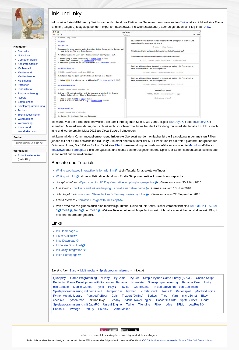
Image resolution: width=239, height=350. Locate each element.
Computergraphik (28, 59)
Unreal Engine (112, 304)
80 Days (175, 122)
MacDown (58, 149)
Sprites (152, 295)
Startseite (23, 51)
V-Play (105, 278)
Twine (184, 22)
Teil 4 (65, 210)
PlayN (112, 286)
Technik (22, 110)
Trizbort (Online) (132, 295)
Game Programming (83, 278)
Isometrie (137, 282)
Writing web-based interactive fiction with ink (85, 170)
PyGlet (134, 278)
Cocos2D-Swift (166, 300)
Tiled (164, 295)
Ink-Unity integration (69, 250)
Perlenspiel (183, 291)
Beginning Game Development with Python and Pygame (90, 282)
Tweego (75, 309)
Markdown (195, 145)
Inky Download (65, 240)
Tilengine (144, 304)
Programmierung (28, 93)
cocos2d (58, 300)
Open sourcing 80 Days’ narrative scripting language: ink (117, 182)
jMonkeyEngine (205, 291)
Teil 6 (93, 210)
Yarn (175, 295)
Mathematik (25, 68)
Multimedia (87, 270)
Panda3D (59, 309)
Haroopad (78, 149)
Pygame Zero (191, 282)
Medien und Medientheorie (26, 74)
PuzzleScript (149, 291)
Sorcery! (200, 122)
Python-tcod (76, 300)
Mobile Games (82, 286)
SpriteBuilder (188, 300)
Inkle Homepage (66, 255)
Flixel (158, 304)
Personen (23, 84)
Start (73, 270)
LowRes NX (196, 304)
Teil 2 (204, 206)
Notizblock (24, 55)
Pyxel (100, 286)
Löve (169, 304)
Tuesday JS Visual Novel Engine (130, 300)
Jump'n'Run (114, 291)
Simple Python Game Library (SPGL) (167, 278)
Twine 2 (167, 291)
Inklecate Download (69, 245)
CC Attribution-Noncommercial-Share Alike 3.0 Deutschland (177, 340)
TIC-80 (124, 286)
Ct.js (114, 295)
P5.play (103, 309)
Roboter (22, 97)
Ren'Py (89, 309)
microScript (189, 295)
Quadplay (59, 278)
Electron (120, 145)
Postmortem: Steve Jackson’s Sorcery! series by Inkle (109, 194)
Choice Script (204, 278)
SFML (180, 304)
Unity (207, 26)
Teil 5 (77, 210)
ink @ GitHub (65, 235)
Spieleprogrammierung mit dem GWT (77, 291)
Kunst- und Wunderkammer (27, 129)
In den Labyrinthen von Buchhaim (176, 286)
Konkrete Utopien (28, 63)
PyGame (119, 278)
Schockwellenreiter (29, 155)
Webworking (25, 123)
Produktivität (25, 89)
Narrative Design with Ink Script (98, 200)
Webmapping (25, 118)
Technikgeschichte (29, 114)
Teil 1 (193, 206)
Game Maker (121, 309)
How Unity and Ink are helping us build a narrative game (108, 188)
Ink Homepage (65, 231)
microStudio (61, 286)
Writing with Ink (66, 176)
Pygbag (131, 291)
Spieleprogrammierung (114, 270)
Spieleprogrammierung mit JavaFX (76, 304)
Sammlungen (25, 101)
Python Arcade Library (67, 295)
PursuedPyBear (97, 295)
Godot (205, 300)
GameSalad (141, 286)
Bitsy (204, 295)
